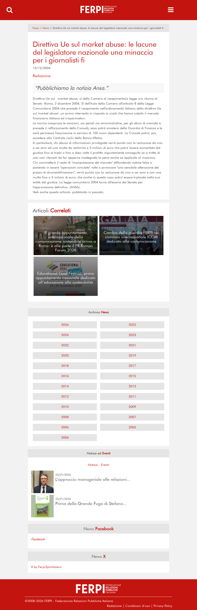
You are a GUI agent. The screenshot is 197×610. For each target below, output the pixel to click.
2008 (65, 417)
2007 (132, 417)
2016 (65, 376)
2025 (132, 325)
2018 (65, 366)
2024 (65, 335)
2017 (132, 366)
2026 (65, 325)
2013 (132, 386)
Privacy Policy (163, 606)
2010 (65, 407)
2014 (65, 386)
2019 (132, 355)
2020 (65, 355)
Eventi (105, 465)
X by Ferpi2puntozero (46, 567)
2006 (65, 427)
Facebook (38, 539)
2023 (132, 335)
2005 (132, 427)
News (45, 28)
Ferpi (35, 28)
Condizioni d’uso (137, 606)
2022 (65, 345)
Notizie (93, 465)
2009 (132, 407)
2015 (132, 376)
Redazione (114, 606)
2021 (132, 345)
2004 (65, 437)
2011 (132, 396)
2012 (65, 396)
